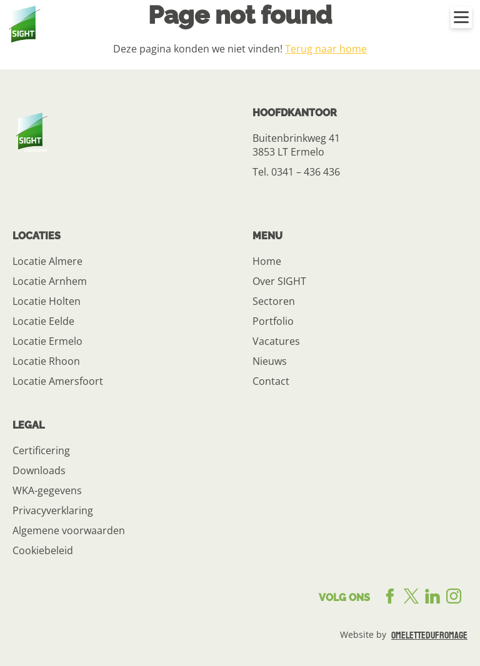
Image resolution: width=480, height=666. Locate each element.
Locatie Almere (47, 261)
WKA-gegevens (47, 490)
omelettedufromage (429, 635)
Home (266, 261)
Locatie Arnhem (49, 281)
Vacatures (276, 341)
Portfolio (273, 321)
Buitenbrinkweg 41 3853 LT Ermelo (296, 145)
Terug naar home (326, 49)
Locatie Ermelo (47, 341)
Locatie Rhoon (46, 361)
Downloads (39, 470)
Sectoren (273, 301)
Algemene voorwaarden (68, 530)
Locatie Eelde (43, 321)
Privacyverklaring (52, 510)
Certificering (41, 450)
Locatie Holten (46, 301)
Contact (270, 381)
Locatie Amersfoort (57, 381)
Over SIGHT (279, 281)
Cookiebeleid (42, 550)
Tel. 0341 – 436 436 (296, 172)
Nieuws (269, 361)
